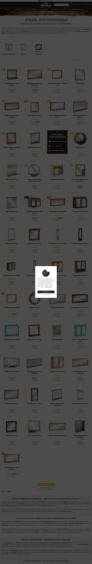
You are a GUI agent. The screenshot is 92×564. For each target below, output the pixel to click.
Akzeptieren (46, 292)
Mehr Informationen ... (49, 287)
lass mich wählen (46, 294)
